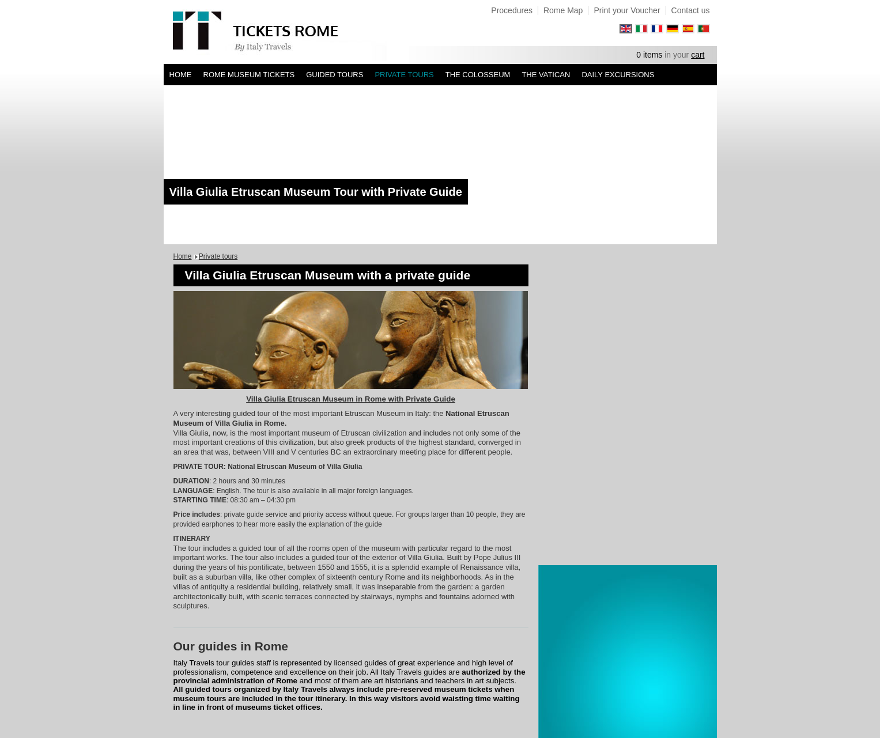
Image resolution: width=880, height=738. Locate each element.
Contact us (690, 10)
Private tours (404, 74)
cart (697, 54)
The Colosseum (478, 74)
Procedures (511, 10)
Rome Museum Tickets (249, 74)
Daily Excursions (617, 74)
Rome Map (563, 10)
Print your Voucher (627, 10)
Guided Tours (334, 74)
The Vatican (546, 74)
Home (180, 74)
